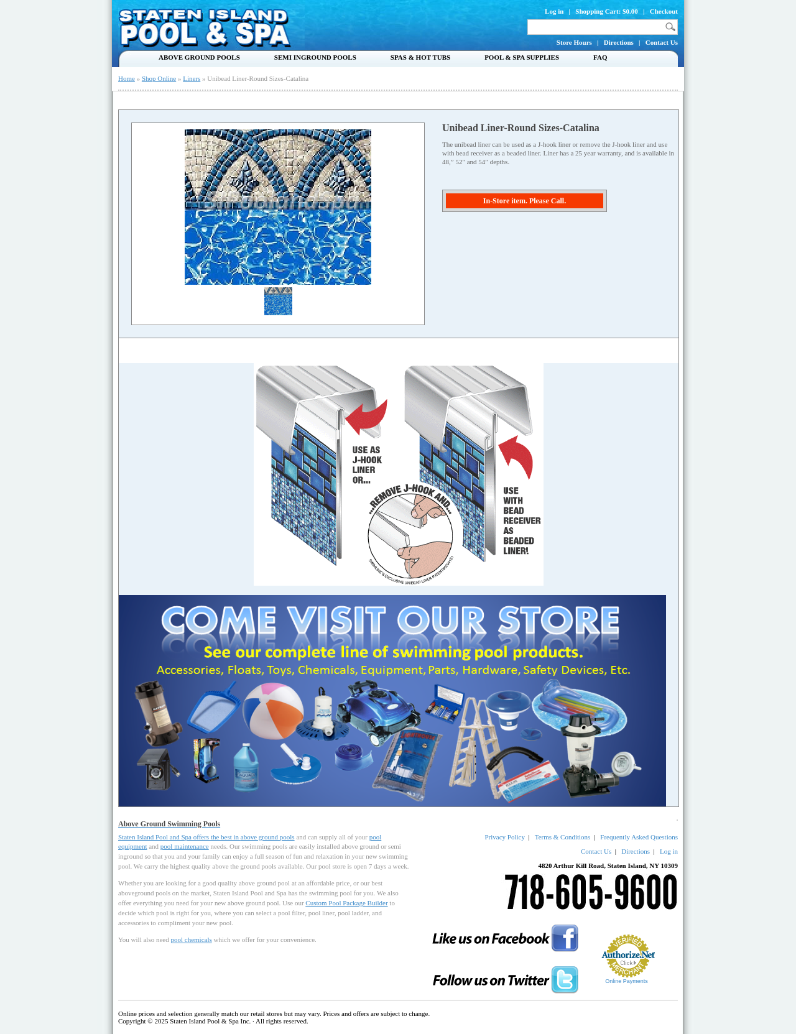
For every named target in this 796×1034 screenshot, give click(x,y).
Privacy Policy (504, 837)
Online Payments (626, 981)
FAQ (600, 57)
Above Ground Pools (199, 57)
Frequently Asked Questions (639, 837)
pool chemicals (190, 939)
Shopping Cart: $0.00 (606, 11)
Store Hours (574, 42)
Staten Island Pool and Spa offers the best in (179, 837)
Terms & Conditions (563, 837)
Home (126, 78)
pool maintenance (184, 846)
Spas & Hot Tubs (420, 57)
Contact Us (662, 42)
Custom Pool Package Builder (346, 903)
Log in (554, 11)
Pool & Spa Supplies (521, 57)
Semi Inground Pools (315, 57)
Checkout (664, 11)
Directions (619, 42)
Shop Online (159, 78)
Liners (191, 78)
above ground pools (268, 837)
